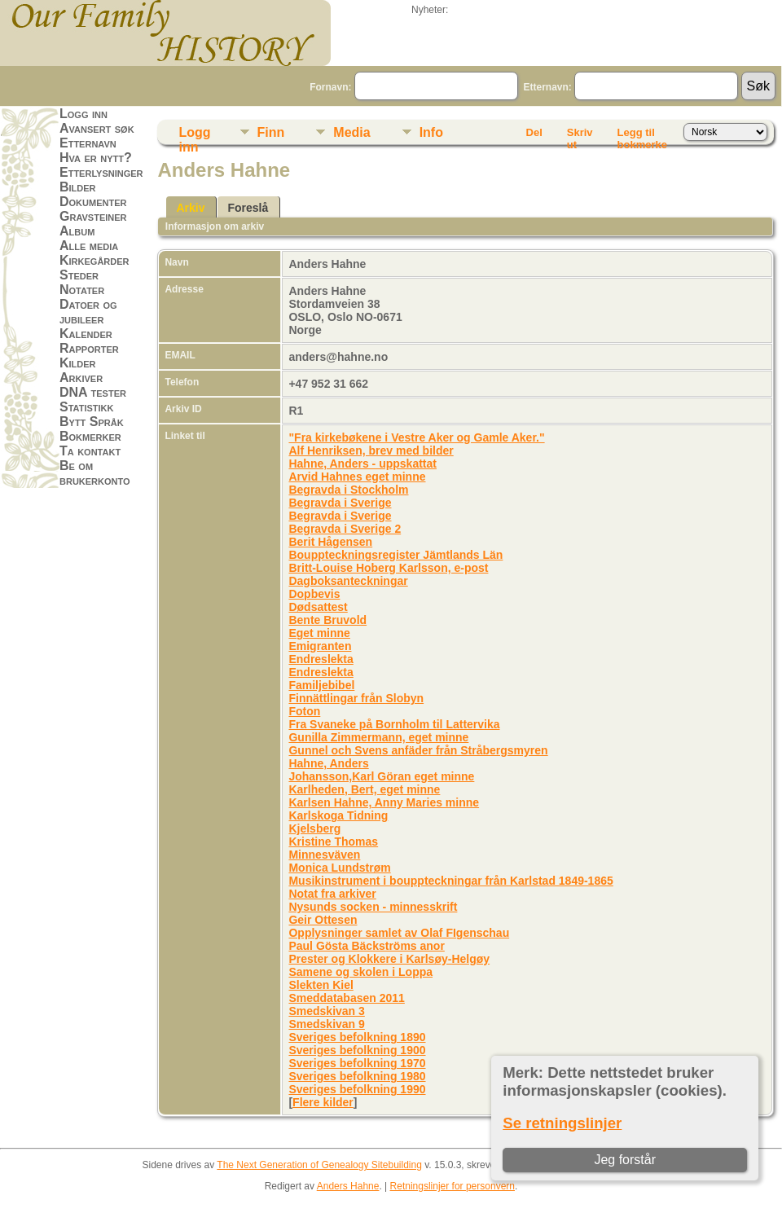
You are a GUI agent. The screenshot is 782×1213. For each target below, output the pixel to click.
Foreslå (247, 207)
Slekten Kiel (320, 984)
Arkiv (190, 207)
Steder (79, 275)
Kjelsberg (314, 828)
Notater (81, 290)
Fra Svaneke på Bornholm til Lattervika (393, 724)
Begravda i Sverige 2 (344, 528)
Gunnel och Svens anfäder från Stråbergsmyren (417, 750)
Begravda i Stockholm (348, 489)
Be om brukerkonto (94, 473)
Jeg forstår (625, 1160)
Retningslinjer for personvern (452, 1186)
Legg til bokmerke (642, 135)
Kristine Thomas (333, 841)
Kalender (85, 334)
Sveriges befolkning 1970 (356, 1063)
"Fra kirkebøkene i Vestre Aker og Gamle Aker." (416, 437)
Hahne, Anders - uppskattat (362, 463)
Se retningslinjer (562, 1123)
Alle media (88, 246)
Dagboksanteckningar (347, 580)
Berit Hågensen (330, 541)
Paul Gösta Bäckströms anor (366, 945)
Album (76, 231)
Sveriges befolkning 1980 (356, 1076)
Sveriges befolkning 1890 (356, 1037)
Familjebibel (321, 685)
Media (351, 132)
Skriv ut (580, 135)
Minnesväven (324, 854)
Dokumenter (92, 202)
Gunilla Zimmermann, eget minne (378, 737)
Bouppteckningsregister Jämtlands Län (395, 554)
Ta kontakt (90, 451)
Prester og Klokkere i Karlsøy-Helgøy (389, 958)
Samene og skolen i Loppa (360, 971)
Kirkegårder (94, 260)
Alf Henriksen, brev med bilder (370, 450)
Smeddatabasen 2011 (346, 997)
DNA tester (92, 392)
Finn (271, 132)
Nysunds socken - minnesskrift (372, 906)
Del (534, 132)
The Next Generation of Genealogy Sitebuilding (319, 1165)
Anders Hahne (348, 1186)
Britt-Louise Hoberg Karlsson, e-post (388, 567)
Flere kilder (323, 1102)
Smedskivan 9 (326, 1024)
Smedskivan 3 (326, 1010)
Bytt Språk (91, 422)
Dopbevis (314, 593)
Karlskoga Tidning (338, 815)
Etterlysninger (101, 172)
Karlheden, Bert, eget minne (364, 789)
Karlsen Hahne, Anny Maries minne (383, 802)
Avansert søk (96, 128)
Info (431, 132)
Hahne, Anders (328, 763)
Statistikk (86, 407)
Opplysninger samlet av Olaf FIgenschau (398, 932)
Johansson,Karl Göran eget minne (381, 776)
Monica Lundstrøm (339, 867)
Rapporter (89, 348)
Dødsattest (317, 606)
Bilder (77, 187)
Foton (304, 711)
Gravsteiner (93, 216)
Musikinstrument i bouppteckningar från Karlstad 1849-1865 (450, 880)
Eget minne (318, 632)
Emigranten (319, 646)
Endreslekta (320, 659)
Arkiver (81, 378)
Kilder (77, 363)
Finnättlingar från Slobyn (356, 698)
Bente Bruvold (327, 619)
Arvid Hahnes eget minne (356, 476)
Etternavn (87, 143)
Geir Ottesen (322, 919)
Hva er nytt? (95, 158)
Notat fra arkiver (332, 893)
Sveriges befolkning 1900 (356, 1050)
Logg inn (83, 114)
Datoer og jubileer (88, 311)
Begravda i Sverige (339, 502)
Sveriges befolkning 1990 (356, 1089)
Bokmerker (90, 436)
